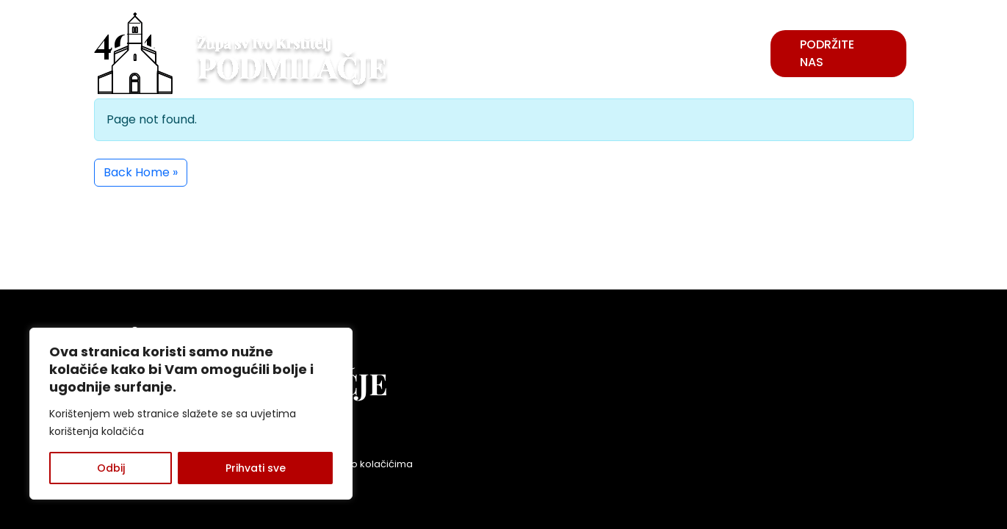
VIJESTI (576, 53)
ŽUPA (634, 53)
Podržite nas (827, 53)
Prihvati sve (255, 468)
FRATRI (512, 53)
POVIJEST (437, 53)
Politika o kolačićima (364, 464)
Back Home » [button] (141, 172)
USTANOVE (710, 44)
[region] (191, 414)
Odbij (111, 468)
